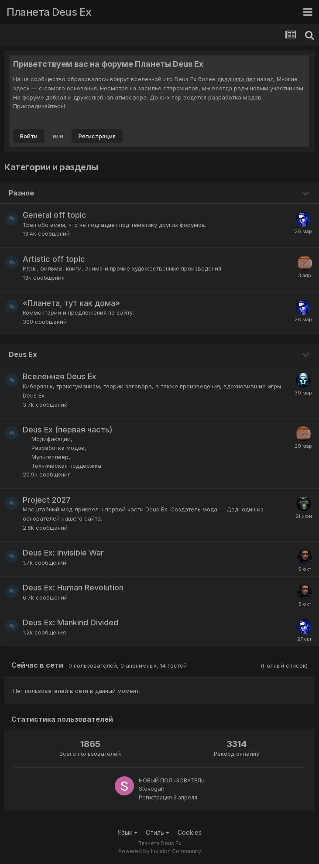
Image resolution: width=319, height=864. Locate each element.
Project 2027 (47, 499)
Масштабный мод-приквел (61, 509)
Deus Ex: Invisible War (63, 552)
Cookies (190, 832)
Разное (21, 193)
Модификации (51, 438)
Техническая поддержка (66, 465)
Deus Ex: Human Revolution (73, 587)
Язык (127, 832)
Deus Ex (23, 354)
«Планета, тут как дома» (71, 303)
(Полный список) (284, 665)
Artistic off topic (54, 259)
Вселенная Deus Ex (59, 376)
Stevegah (152, 788)
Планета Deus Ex (49, 12)
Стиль (157, 832)
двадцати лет (236, 78)
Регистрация (97, 136)
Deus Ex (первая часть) (68, 429)
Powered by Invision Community (159, 851)
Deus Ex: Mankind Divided (70, 622)
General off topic (54, 214)
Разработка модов (58, 447)
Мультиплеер (50, 456)
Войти (29, 136)
